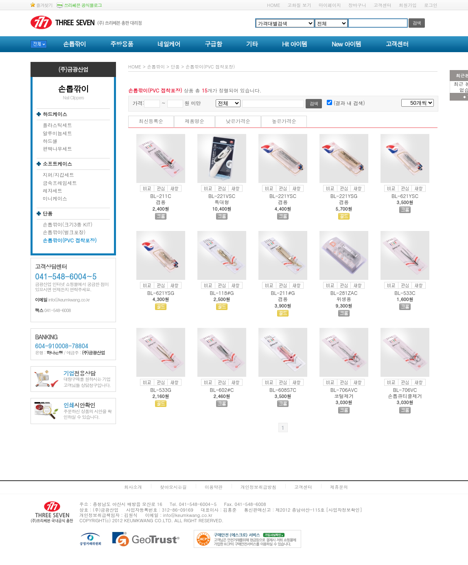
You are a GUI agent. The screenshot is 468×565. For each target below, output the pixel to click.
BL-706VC (405, 389)
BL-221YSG (344, 195)
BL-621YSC (404, 195)
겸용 (161, 201)
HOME (273, 5)
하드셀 (50, 141)
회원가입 (408, 5)
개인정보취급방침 (258, 487)
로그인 (430, 5)
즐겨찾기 (41, 5)
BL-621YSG (161, 292)
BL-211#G (283, 292)
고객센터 (382, 5)
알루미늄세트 (57, 133)
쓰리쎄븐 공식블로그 (79, 5)
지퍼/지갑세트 (58, 175)
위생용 (344, 298)
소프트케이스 (57, 164)
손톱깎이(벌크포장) (64, 232)
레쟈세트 (52, 190)
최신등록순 (151, 120)
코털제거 (344, 395)
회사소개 (133, 487)
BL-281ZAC (344, 292)
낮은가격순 (238, 120)
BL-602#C (222, 389)
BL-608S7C (282, 389)
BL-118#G (222, 292)
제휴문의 (339, 487)
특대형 (221, 201)
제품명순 (194, 120)
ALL (178, 520)
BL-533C (404, 292)
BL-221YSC (282, 195)
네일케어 (168, 44)
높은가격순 (284, 120)
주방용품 (121, 44)
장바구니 (357, 5)
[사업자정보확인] (344, 510)
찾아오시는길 (173, 487)
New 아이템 (346, 44)
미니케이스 (55, 198)
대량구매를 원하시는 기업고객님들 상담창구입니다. (87, 379)
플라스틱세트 (57, 125)
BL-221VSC (221, 195)
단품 (47, 213)
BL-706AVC (344, 389)
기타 (252, 44)
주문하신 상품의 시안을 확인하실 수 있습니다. (87, 411)
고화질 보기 (299, 5)
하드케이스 (55, 114)
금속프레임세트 (60, 183)
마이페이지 (330, 5)
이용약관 (214, 487)
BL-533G (160, 389)
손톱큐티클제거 (405, 395)
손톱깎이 (74, 44)
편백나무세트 (57, 149)
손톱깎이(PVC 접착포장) (70, 240)
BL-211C (160, 195)
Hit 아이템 (294, 44)
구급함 (213, 44)
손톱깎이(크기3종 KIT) (67, 224)
